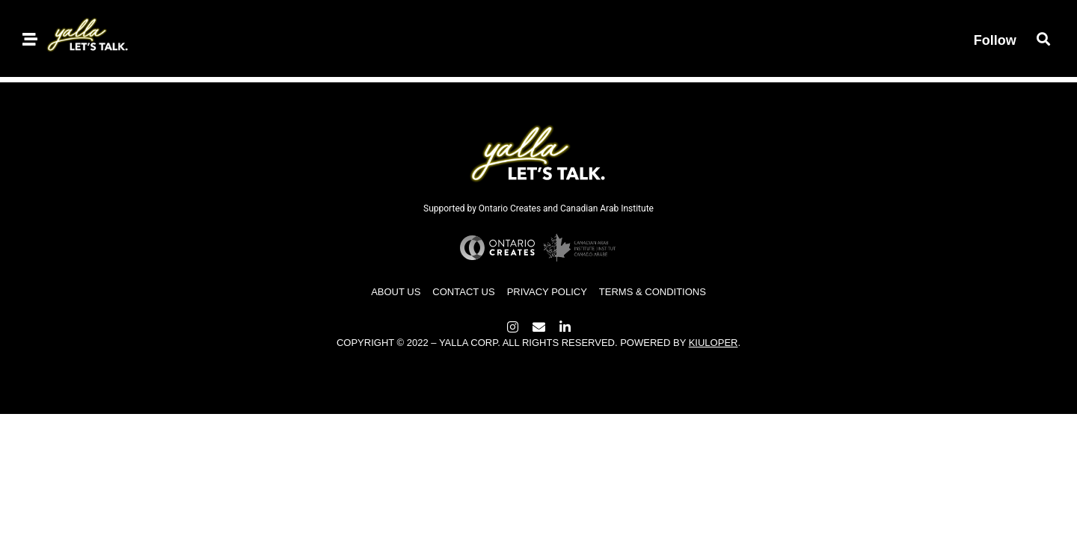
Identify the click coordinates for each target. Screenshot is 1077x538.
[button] (1043, 38)
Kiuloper (713, 342)
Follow (995, 40)
